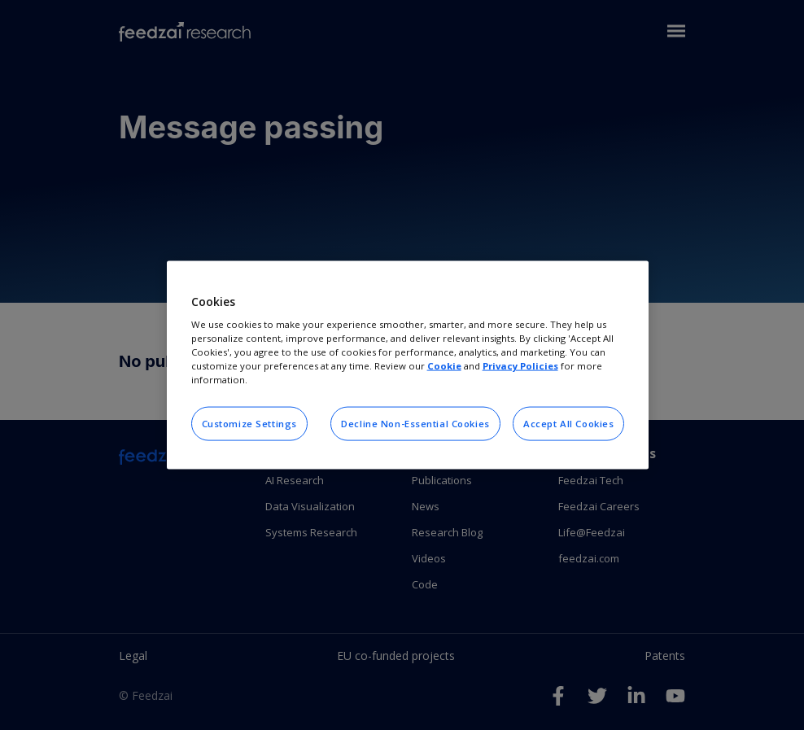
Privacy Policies (520, 366)
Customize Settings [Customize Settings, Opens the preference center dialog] (249, 423)
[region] (408, 365)
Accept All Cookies (568, 423)
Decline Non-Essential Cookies (415, 423)
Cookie (444, 366)
